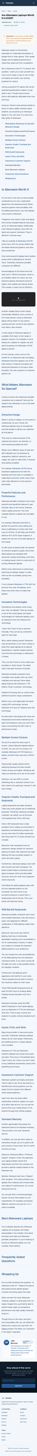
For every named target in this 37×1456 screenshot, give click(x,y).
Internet (4, 1419)
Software (4, 1412)
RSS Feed (23, 1422)
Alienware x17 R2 (21, 584)
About (22, 1412)
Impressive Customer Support (17, 161)
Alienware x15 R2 (25, 345)
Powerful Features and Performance (20, 131)
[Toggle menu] (33, 3)
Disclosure (23, 1419)
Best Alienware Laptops (15, 169)
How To (4, 1422)
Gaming (4, 1425)
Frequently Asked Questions (17, 174)
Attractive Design (12, 127)
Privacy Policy (6, 1433)
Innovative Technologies (15, 135)
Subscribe (18, 1386)
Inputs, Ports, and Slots (14, 156)
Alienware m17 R (15, 752)
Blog (9, 11)
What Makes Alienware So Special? (19, 124)
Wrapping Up (10, 178)
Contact (22, 1415)
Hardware (4, 1415)
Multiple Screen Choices (15, 140)
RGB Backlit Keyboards (14, 152)
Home (3, 11)
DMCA (4, 1440)
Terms (3, 1437)
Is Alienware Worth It (15, 189)
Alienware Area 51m (10, 361)
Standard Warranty (12, 165)
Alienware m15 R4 (25, 241)
